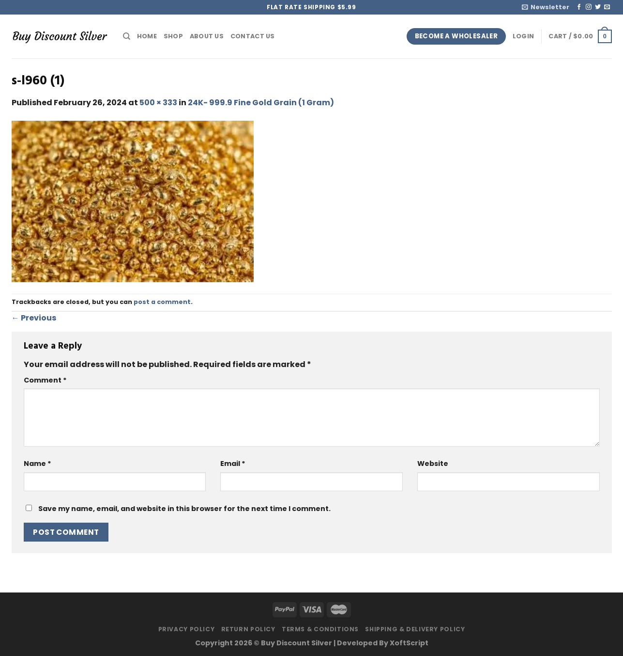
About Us (207, 36)
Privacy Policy (186, 629)
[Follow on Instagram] (589, 7)
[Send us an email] (607, 7)
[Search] (126, 36)
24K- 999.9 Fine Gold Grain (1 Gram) (261, 102)
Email (232, 463)
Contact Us (252, 36)
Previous (34, 317)
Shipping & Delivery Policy (415, 629)
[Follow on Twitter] (598, 7)
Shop (173, 36)
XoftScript (409, 643)
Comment (45, 380)
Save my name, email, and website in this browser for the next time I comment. (184, 508)
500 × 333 (158, 102)
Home (147, 36)
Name (37, 463)
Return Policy (248, 629)
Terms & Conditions (320, 629)
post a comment (162, 302)
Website (432, 463)
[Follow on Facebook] (579, 7)
